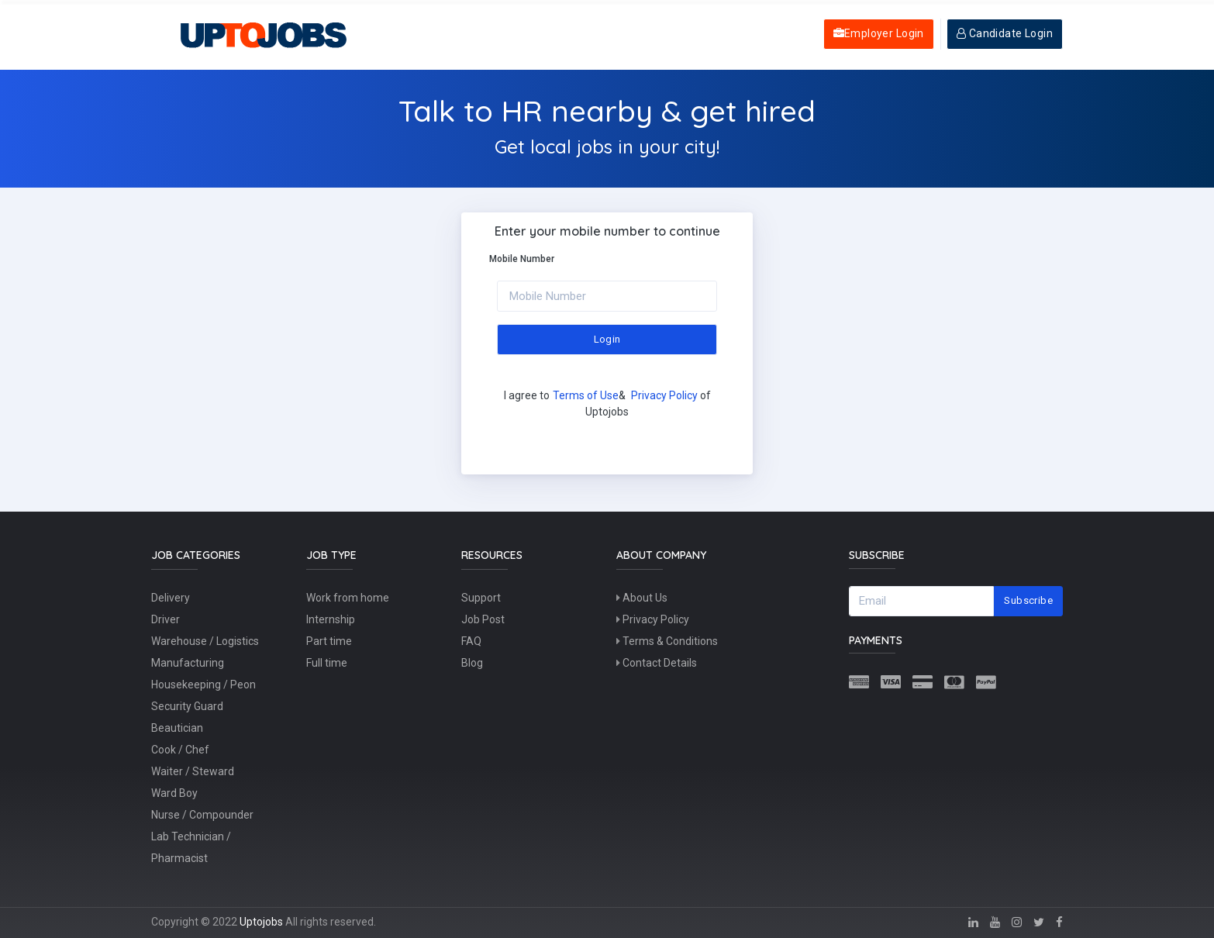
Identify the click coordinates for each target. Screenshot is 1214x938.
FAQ (471, 641)
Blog (472, 663)
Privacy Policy (664, 395)
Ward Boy (174, 793)
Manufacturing (187, 663)
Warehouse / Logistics (205, 641)
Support (481, 597)
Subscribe (1028, 600)
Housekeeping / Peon (203, 684)
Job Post (483, 619)
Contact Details (656, 663)
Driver (165, 619)
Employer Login (878, 33)
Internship (330, 619)
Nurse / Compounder (202, 815)
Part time (329, 641)
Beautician (177, 728)
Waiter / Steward (192, 771)
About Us (641, 597)
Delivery (170, 597)
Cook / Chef (180, 749)
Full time (326, 663)
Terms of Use (586, 395)
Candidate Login (1005, 33)
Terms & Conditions (667, 641)
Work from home (347, 597)
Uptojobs (261, 922)
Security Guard (187, 706)
